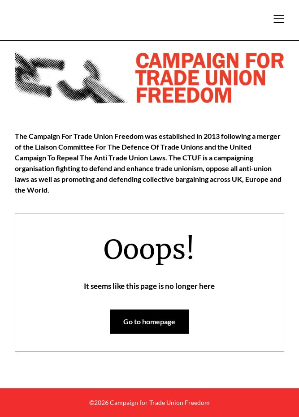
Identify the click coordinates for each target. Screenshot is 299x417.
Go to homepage (149, 321)
